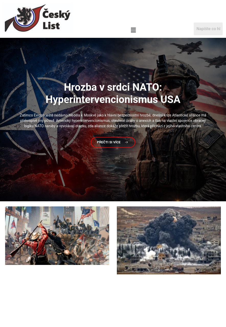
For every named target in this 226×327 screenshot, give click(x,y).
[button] (133, 30)
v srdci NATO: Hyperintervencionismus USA (113, 93)
